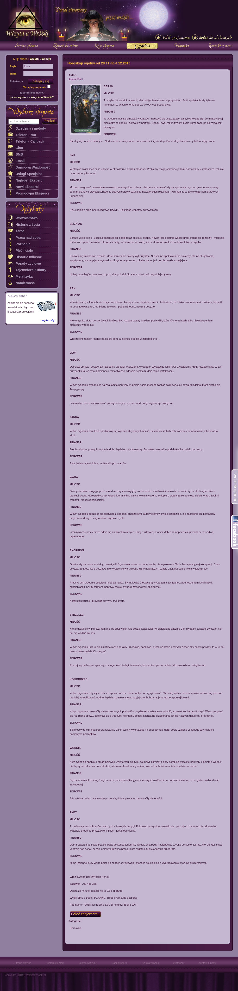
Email (20, 161)
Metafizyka (24, 276)
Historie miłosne (29, 257)
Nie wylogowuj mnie (34, 87)
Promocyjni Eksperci (32, 193)
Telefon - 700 (26, 135)
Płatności (178, 962)
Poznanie (23, 244)
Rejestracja (16, 81)
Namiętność (25, 283)
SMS (19, 154)
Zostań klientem (55, 962)
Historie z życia (28, 224)
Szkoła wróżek (150, 962)
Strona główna (22, 962)
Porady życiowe (28, 263)
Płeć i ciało (24, 250)
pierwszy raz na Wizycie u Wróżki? (32, 97)
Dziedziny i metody (31, 128)
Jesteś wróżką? (88, 962)
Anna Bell (76, 79)
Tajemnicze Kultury (31, 270)
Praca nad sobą (28, 237)
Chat (19, 148)
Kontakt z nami (207, 962)
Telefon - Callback (30, 141)
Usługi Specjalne (29, 174)
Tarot (20, 231)
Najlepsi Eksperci (30, 180)
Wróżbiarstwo (27, 218)
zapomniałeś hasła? (32, 92)
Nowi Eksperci (27, 187)
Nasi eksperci (119, 962)
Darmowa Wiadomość (33, 167)
